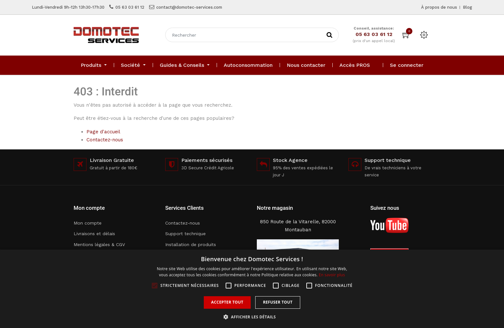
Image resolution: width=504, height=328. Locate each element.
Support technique (185, 233)
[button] (252, 317)
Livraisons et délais (94, 233)
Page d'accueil (103, 132)
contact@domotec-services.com (189, 7)
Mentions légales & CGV (99, 244)
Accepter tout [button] (227, 302)
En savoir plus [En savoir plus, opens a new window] (332, 275)
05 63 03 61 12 (129, 7)
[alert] (252, 289)
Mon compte (88, 223)
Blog (467, 7)
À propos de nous (439, 7)
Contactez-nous (104, 140)
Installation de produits (190, 244)
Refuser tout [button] (277, 302)
